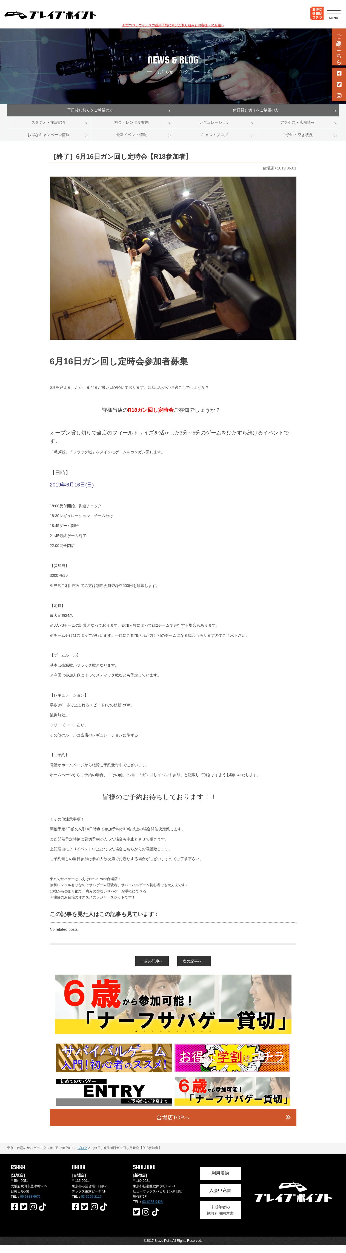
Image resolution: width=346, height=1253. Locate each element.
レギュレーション (214, 126)
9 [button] (202, 1039)
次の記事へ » (194, 969)
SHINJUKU (144, 1174)
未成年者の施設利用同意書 (220, 1218)
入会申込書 (220, 1198)
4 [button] (161, 1039)
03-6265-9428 (152, 1210)
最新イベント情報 (131, 141)
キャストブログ (214, 141)
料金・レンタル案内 (131, 126)
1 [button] (136, 1039)
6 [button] (177, 1039)
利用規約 (220, 1181)
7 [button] (185, 1039)
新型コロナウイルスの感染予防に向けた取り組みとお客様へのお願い (173, 25)
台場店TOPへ (173, 1125)
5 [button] (169, 1039)
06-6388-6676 (30, 1204)
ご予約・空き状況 (297, 141)
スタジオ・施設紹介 (48, 126)
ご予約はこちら (339, 46)
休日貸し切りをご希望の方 (256, 111)
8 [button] (193, 1039)
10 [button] (210, 1039)
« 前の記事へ (152, 969)
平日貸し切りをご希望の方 (90, 111)
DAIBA (78, 1174)
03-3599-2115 (91, 1204)
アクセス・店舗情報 (297, 126)
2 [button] (144, 1039)
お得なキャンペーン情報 (48, 141)
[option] (173, 1012)
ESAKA (18, 1174)
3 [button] (152, 1039)
